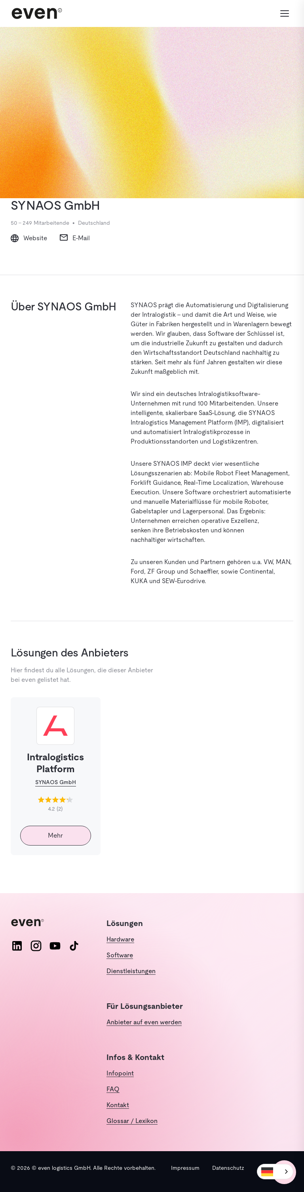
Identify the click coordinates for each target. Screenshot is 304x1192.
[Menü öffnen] (284, 13)
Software (119, 955)
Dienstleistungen (131, 971)
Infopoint (120, 1073)
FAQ (113, 1089)
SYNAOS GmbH (55, 782)
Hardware (120, 939)
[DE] (275, 1171)
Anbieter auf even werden (144, 1022)
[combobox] (275, 1171)
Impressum (185, 1168)
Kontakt (117, 1105)
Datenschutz (228, 1168)
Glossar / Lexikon (132, 1121)
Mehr (55, 835)
